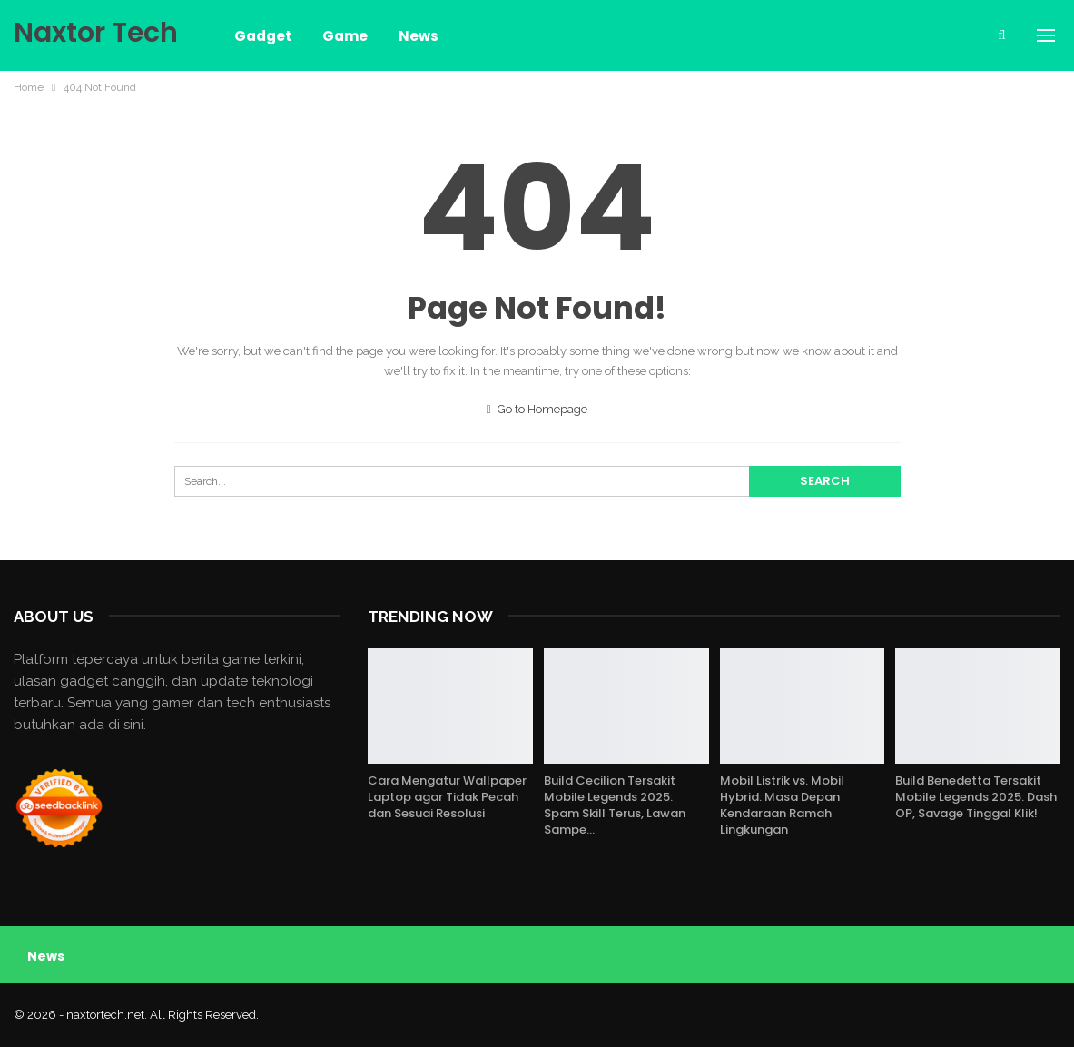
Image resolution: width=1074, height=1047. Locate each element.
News (418, 35)
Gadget (262, 35)
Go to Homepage (537, 409)
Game (345, 35)
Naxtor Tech (96, 33)
